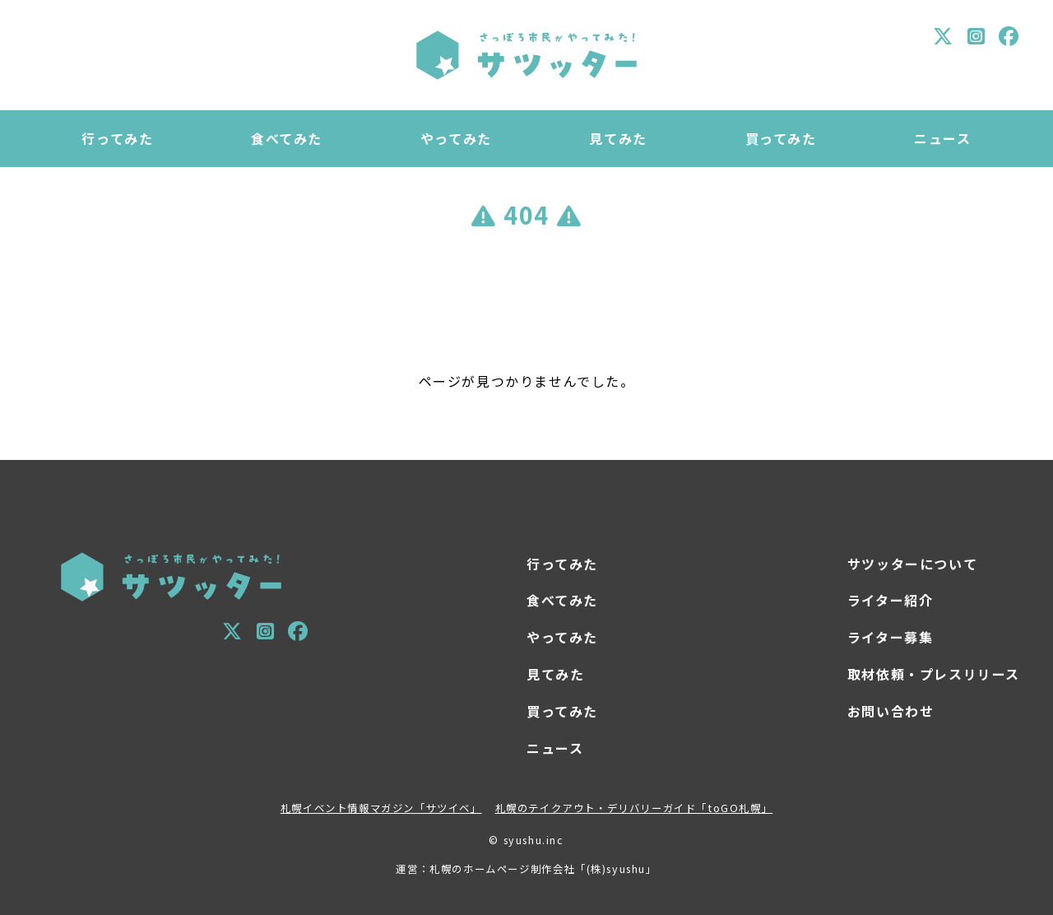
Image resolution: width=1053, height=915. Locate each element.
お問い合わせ (891, 711)
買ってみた (781, 138)
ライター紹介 (890, 600)
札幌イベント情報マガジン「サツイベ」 (381, 808)
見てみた (618, 138)
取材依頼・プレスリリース (933, 674)
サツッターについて (912, 564)
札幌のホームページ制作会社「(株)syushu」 (542, 869)
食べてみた (286, 138)
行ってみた (117, 138)
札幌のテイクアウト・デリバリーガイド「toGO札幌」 (634, 808)
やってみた (456, 138)
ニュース (942, 138)
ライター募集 (890, 637)
